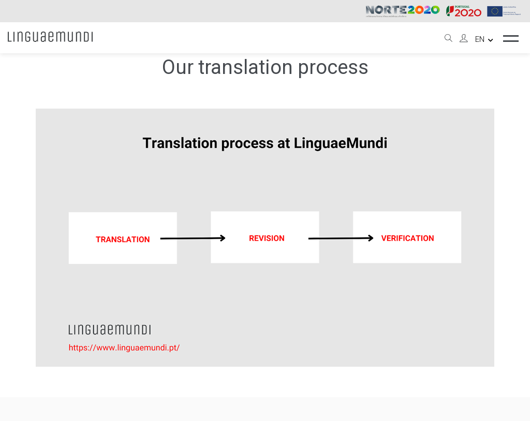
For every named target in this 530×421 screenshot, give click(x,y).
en (484, 39)
